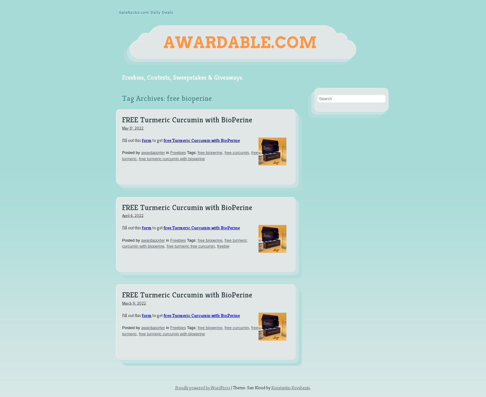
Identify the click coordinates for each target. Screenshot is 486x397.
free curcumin (237, 152)
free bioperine (210, 152)
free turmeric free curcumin (191, 246)
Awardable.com (240, 42)
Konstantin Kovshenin (290, 387)
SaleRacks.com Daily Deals (146, 12)
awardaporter (153, 152)
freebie (223, 246)
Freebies (178, 152)
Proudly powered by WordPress (202, 387)
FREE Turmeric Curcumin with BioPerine (187, 120)
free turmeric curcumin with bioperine (172, 159)
